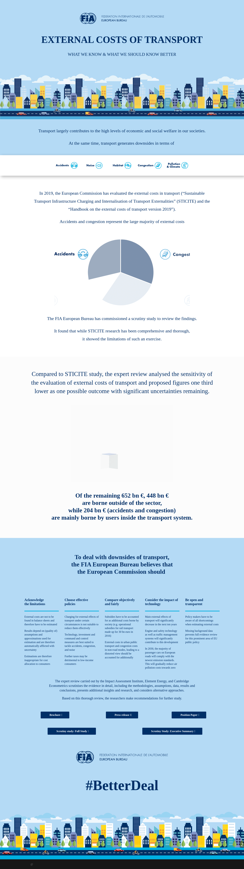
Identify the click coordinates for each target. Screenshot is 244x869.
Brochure (54, 714)
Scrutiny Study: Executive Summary (172, 731)
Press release (122, 714)
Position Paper (188, 714)
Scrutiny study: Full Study (71, 731)
